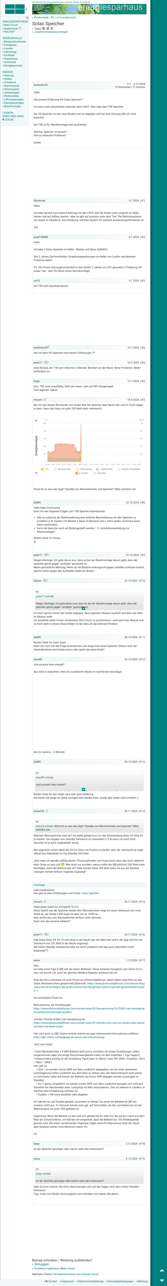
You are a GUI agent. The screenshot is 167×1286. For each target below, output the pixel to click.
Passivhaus (10, 58)
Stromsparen (11, 89)
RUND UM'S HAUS (13, 116)
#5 (142, 362)
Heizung (8, 75)
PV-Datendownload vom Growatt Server (76, 1274)
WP (130, 1101)
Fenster (8, 48)
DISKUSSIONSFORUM (15, 21)
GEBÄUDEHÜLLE (12, 38)
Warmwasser (11, 85)
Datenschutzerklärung (89, 1281)
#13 (142, 761)
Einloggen (40, 1264)
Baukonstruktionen (14, 41)
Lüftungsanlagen (13, 99)
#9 (142, 555)
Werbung (142, 1281)
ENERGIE (8, 72)
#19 (142, 1158)
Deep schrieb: (43, 1173)
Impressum (66, 1281)
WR (114, 864)
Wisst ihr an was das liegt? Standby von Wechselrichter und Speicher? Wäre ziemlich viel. (87, 827)
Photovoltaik (11, 96)
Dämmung (9, 51)
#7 (142, 399)
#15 (142, 901)
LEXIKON (8, 112)
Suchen (50, 1281)
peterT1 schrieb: (45, 596)
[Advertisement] (89, 58)
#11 (142, 637)
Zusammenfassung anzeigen (50, 31)
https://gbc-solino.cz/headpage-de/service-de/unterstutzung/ (69, 1037)
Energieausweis (12, 65)
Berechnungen (12, 106)
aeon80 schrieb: (45, 777)
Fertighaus (10, 45)
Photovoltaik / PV (44, 17)
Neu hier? (9, 31)
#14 (142, 811)
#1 (142, 200)
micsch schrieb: (45, 826)
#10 (142, 580)
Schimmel (9, 62)
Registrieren (10, 28)
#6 (142, 381)
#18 (142, 1143)
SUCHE (8, 119)
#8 (142, 502)
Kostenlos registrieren (46, 1268)
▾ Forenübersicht (66, 17)
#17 (142, 960)
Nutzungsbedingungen (119, 1281)
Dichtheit (9, 55)
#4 (142, 347)
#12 (142, 659)
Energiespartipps (13, 102)
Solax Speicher (90, 893)
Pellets (7, 78)
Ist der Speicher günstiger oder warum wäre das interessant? (70, 1176)
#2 (142, 237)
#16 (142, 934)
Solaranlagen (11, 92)
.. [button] (83, 609)
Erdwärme (9, 82)
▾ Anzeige (39, 884)
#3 (142, 280)
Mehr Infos (67, 1268)
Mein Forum (10, 25)
